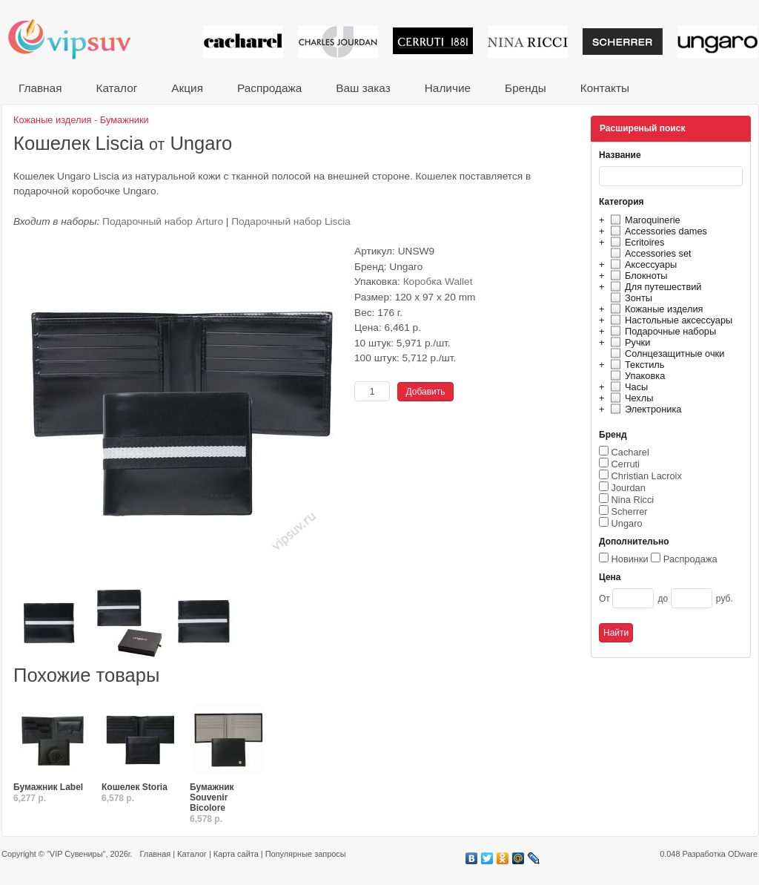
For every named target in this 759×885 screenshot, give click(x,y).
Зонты (629, 297)
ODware (743, 853)
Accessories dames (656, 231)
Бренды (525, 88)
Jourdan (628, 487)
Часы (627, 386)
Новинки (630, 559)
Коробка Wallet (438, 281)
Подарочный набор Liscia (291, 221)
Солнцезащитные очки (665, 353)
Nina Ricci (632, 499)
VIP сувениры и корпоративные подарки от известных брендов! (79, 39)
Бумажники (124, 119)
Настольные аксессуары (669, 320)
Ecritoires (635, 242)
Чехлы (629, 398)
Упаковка (635, 375)
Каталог (116, 88)
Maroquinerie (643, 220)
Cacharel (630, 452)
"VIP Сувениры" (76, 853)
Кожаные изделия (654, 309)
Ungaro (627, 523)
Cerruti (625, 464)
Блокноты (637, 275)
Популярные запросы (305, 853)
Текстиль (635, 364)
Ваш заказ (363, 88)
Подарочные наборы (661, 331)
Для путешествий (654, 286)
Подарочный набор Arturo (162, 221)
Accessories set (649, 253)
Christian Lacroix (646, 475)
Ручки (628, 342)
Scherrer (629, 511)
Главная (40, 88)
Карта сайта (236, 853)
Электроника (643, 409)
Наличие (448, 88)
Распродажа (269, 88)
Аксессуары (641, 264)
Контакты (604, 88)
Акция (187, 88)
